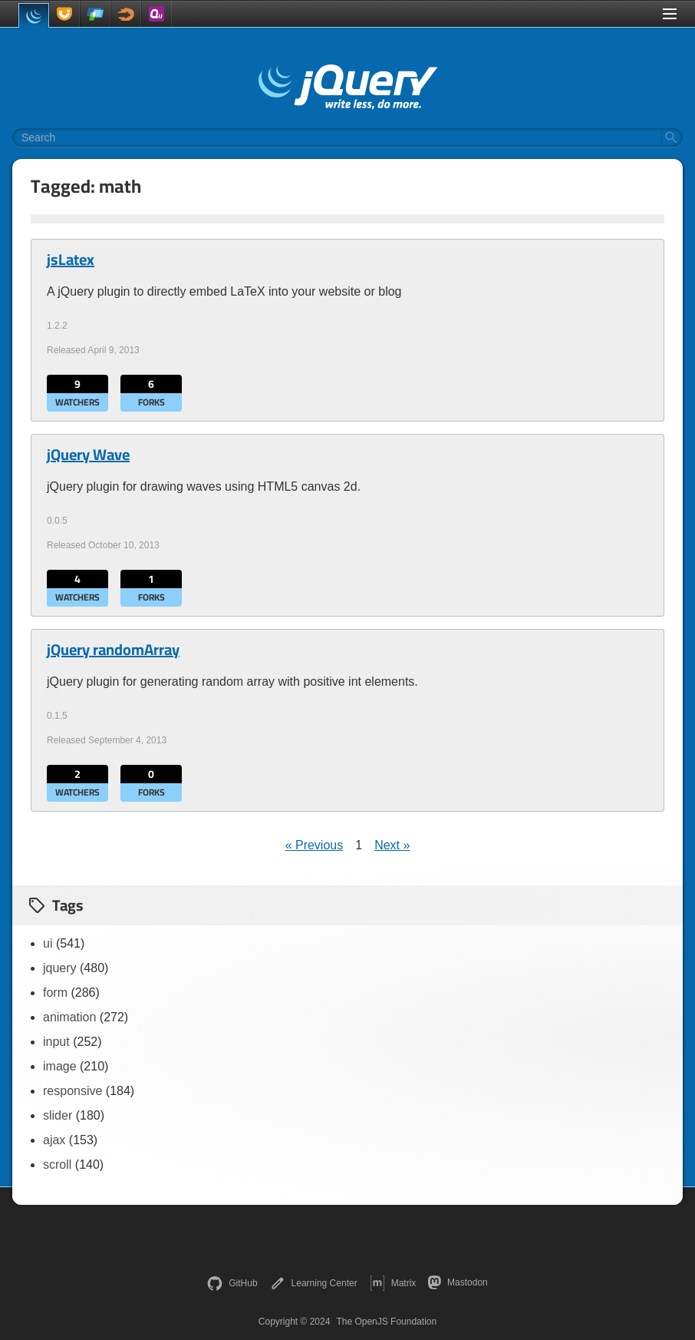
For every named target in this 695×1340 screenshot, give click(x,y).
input (56, 1041)
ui (47, 943)
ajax (54, 1139)
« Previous (314, 845)
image (60, 1066)
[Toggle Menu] (670, 13)
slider (57, 1115)
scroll (57, 1164)
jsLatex (70, 259)
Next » (392, 845)
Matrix (393, 1283)
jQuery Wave (88, 454)
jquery (60, 967)
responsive (72, 1090)
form (55, 992)
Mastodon (457, 1282)
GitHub (232, 1283)
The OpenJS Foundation (386, 1321)
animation (69, 1017)
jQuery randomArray (113, 649)
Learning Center (313, 1283)
